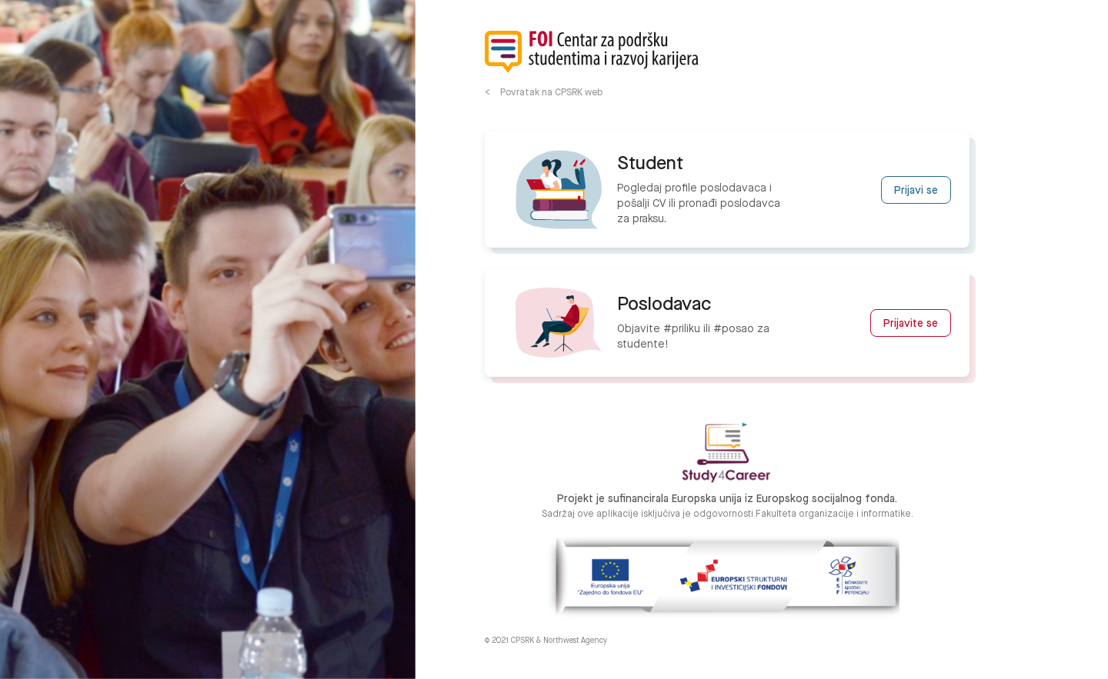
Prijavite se (910, 324)
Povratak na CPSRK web (551, 92)
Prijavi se (916, 191)
